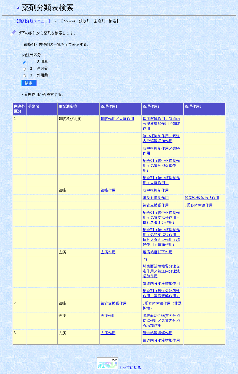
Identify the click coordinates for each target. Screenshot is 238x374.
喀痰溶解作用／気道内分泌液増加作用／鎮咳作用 (161, 123)
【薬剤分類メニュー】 (33, 21)
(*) (145, 259)
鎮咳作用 (108, 190)
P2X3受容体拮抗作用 (202, 198)
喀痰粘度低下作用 (157, 252)
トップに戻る (119, 368)
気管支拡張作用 (156, 205)
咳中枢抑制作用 (156, 190)
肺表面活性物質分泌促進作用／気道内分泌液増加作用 (161, 271)
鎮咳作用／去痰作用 (117, 119)
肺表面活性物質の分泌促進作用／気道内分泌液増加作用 (161, 320)
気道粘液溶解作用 (157, 333)
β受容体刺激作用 (199, 205)
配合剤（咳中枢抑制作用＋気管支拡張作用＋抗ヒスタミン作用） (161, 217)
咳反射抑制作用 (156, 198)
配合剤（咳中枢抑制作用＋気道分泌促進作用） (161, 165)
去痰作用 (108, 252)
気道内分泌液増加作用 (161, 283)
